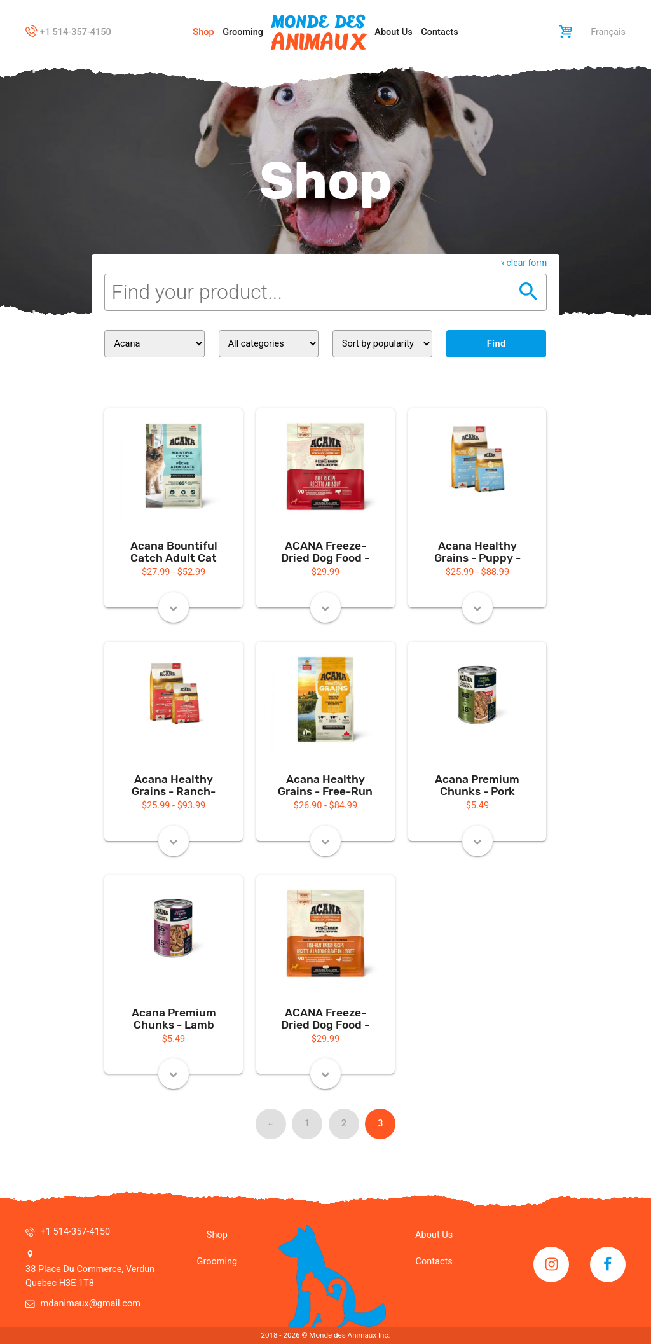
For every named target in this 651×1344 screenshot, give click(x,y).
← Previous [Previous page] (271, 1129)
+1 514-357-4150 (75, 32)
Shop (203, 32)
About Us (393, 32)
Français (608, 32)
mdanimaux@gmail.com (90, 1303)
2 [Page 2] (343, 1123)
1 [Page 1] (307, 1123)
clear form (527, 263)
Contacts (439, 32)
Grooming (243, 32)
